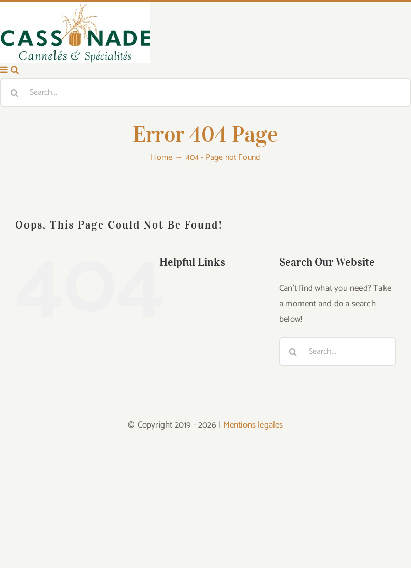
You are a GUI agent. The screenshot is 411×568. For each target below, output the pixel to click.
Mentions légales (253, 530)
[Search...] (205, 197)
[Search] (14, 197)
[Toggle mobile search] (15, 175)
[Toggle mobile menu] (4, 175)
